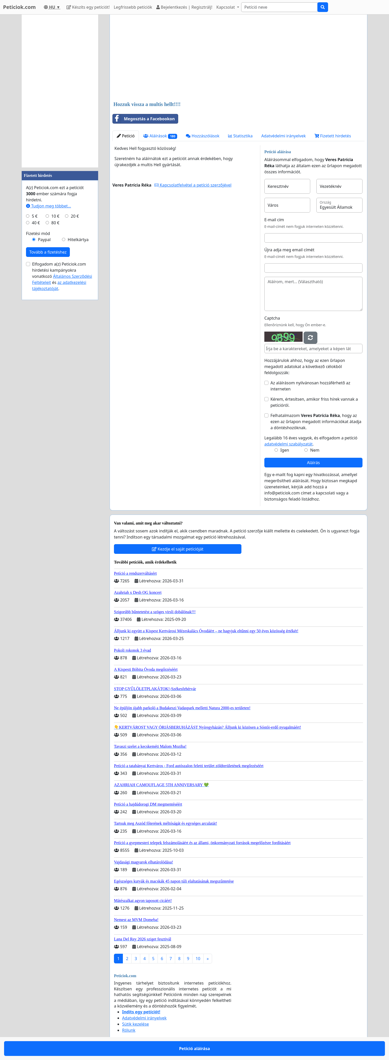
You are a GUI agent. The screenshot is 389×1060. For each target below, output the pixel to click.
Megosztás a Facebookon (144, 118)
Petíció (126, 136)
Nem (314, 450)
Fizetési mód (38, 233)
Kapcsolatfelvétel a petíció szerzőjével (192, 185)
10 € (55, 216)
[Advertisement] (238, 58)
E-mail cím (274, 220)
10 (198, 958)
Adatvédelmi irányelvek (283, 136)
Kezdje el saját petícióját (177, 549)
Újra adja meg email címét (289, 250)
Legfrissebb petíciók (133, 7)
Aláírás (313, 462)
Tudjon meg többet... (48, 206)
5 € (34, 216)
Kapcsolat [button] (226, 7)
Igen (284, 450)
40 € (36, 223)
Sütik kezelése (135, 1024)
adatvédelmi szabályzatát (288, 444)
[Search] (279, 7)
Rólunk (128, 1030)
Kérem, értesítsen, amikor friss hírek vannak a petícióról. (314, 402)
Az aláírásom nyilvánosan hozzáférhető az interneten (310, 386)
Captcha (272, 318)
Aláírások (160, 136)
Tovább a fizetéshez (48, 252)
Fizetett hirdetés (333, 136)
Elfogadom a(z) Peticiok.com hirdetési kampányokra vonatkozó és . (62, 276)
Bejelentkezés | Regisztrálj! (184, 7)
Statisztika (240, 136)
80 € (55, 223)
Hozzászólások (202, 136)
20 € (75, 216)
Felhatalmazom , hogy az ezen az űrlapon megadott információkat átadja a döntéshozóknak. (315, 421)
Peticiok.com (19, 7)
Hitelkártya (78, 239)
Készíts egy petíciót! (88, 7)
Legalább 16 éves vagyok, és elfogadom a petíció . (310, 441)
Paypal (44, 239)
